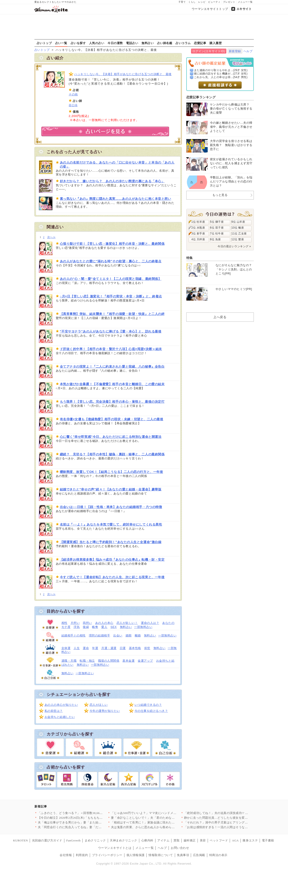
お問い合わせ (180, 848)
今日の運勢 (115, 43)
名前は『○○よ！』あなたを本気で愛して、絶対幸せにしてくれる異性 (111, 524)
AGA (235, 840)
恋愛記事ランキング (201, 97)
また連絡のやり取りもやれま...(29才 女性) (221, 70)
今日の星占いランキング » (234, 246)
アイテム (163, 840)
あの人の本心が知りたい (61, 704)
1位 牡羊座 (198, 221)
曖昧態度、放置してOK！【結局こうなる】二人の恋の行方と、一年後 (111, 472)
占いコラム (183, 43)
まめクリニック (95, 840)
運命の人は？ (150, 623)
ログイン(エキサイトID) (208, 51)
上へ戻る (219, 317)
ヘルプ (248, 51)
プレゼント (229, 2)
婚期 (129, 635)
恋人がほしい (99, 704)
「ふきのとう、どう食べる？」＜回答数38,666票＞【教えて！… (82, 813)
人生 (77, 648)
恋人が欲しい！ (127, 623)
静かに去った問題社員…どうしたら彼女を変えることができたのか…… (232, 817)
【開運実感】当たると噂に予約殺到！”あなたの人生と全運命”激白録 (111, 542)
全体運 (66, 648)
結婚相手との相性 (73, 635)
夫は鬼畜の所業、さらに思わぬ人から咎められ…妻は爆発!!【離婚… (157, 827)
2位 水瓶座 (198, 227)
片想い (75, 623)
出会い (117, 635)
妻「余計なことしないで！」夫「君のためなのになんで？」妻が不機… (159, 817)
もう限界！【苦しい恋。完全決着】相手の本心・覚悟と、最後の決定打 (112, 401)
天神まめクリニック (123, 840)
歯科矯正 (190, 840)
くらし (192, 2)
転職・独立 (87, 660)
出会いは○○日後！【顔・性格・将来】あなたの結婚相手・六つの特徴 (111, 507)
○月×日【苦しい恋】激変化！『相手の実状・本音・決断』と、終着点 (111, 296)
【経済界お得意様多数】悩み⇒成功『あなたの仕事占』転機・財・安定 (112, 559)
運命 (86, 648)
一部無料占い (143, 627)
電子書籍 (268, 840)
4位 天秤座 (198, 239)
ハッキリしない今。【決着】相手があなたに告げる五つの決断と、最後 (123, 74)
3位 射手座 (198, 233)
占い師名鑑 (164, 43)
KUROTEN (20, 840)
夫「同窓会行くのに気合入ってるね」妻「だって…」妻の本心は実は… (86, 827)
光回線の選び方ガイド (47, 840)
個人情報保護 (135, 855)
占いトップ (44, 43)
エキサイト (244, 9)
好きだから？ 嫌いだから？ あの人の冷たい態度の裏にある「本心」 (112, 181)
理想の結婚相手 (99, 635)
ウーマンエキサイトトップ (210, 9)
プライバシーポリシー (107, 855)
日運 (123, 648)
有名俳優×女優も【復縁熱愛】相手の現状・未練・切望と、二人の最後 (111, 419)
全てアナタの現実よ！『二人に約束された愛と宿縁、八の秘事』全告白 (112, 366)
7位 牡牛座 (217, 233)
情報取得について (160, 855)
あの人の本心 (104, 623)
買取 (176, 840)
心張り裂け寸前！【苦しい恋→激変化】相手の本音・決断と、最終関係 (112, 243)
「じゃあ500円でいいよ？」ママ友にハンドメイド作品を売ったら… (157, 813)
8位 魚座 (215, 239)
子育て (182, 2)
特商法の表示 (218, 855)
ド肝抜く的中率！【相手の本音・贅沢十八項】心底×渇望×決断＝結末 (111, 349)
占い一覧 (61, 43)
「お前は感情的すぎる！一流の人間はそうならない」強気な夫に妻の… (232, 827)
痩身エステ (250, 840)
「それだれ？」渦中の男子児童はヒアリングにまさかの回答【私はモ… (232, 822)
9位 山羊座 (238, 221)
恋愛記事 (200, 43)
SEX (113, 627)
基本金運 (128, 660)
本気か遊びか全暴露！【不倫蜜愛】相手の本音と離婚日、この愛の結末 (112, 384)
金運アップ (145, 660)
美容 (203, 840)
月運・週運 (109, 648)
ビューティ (214, 2)
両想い (87, 623)
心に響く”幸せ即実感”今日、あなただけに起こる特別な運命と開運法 (111, 436)
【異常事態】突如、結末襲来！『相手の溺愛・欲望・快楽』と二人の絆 (112, 314)
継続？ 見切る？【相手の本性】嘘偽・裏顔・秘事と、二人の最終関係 (112, 454)
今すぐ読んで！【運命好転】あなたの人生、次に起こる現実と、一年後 (112, 577)
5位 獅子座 (217, 221)
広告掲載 (199, 855)
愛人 (104, 627)
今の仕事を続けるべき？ (151, 711)
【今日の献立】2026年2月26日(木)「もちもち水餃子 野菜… (78, 817)
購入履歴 (215, 43)
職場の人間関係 (108, 660)
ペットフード (219, 840)
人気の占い (96, 43)
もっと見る (220, 195)
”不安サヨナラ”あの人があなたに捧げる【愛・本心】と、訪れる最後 (111, 331)
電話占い (132, 43)
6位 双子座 (217, 227)
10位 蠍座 (238, 227)
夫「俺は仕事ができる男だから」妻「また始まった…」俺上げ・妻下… (86, 822)
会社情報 (66, 855)
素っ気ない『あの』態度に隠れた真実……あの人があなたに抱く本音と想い (115, 198)
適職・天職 (69, 660)
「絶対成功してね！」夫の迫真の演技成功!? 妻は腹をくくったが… (230, 813)
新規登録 (235, 51)
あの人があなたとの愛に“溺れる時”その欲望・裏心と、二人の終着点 (111, 261)
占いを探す (78, 43)
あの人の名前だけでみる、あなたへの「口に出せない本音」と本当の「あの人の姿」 (117, 164)
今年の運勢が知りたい (105, 711)
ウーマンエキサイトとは (115, 848)
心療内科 (147, 840)
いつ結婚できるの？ (148, 704)
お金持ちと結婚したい (60, 717)
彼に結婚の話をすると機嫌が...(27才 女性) (221, 73)
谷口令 (73, 105)
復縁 (86, 627)
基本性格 (135, 648)
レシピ (202, 2)
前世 (147, 648)
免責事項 (183, 855)
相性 (64, 623)
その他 (73, 94)
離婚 (138, 635)
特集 (189, 258)
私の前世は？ (54, 711)
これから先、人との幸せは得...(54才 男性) (221, 77)
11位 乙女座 (239, 233)
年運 (95, 648)
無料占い (148, 43)
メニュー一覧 (245, 2)
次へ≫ (51, 237)
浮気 (77, 627)
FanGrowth (73, 840)
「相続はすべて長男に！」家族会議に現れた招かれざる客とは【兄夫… (159, 822)
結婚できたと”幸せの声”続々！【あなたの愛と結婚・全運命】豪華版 (111, 489)
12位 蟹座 (238, 239)
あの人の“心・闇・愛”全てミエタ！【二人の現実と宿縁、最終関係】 (111, 279)
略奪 (95, 627)
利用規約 (82, 855)
